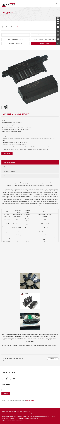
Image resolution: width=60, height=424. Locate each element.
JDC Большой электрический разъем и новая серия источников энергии (45, 35)
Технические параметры (11, 167)
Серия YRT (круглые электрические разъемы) (45, 39)
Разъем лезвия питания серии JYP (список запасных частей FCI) (16, 35)
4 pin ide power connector (10, 345)
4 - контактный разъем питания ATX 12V (16, 358)
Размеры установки (9, 171)
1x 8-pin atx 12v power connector (37, 345)
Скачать (6, 175)
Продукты (13, 26)
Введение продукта (9, 162)
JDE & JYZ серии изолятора (15, 43)
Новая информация (44, 43)
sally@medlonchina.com (34, 413)
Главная (8, 26)
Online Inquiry (7, 153)
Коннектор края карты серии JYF (15, 39)
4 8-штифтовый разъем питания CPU (17, 360)
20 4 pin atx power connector (22, 345)
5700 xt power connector (50, 345)
